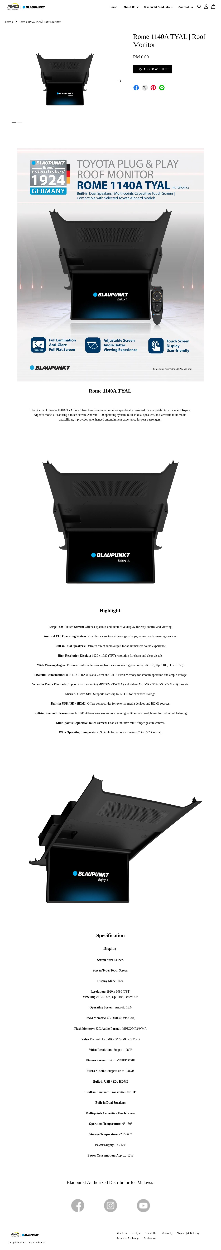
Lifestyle (136, 1233)
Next (120, 81)
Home (113, 7)
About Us (131, 7)
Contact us (185, 7)
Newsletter (151, 1233)
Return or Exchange (128, 1238)
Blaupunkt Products (158, 7)
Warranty (167, 1233)
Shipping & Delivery (188, 1233)
